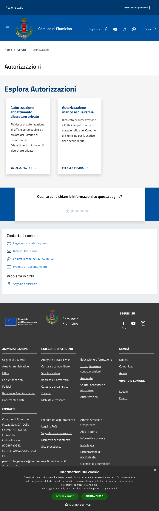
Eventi (123, 398)
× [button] (154, 470)
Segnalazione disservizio (56, 433)
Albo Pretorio (88, 431)
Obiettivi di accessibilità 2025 (95, 466)
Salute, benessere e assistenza (92, 387)
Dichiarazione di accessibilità (90, 454)
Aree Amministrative (15, 366)
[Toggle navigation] (7, 27)
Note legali (87, 445)
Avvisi (123, 373)
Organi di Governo (13, 359)
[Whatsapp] (132, 29)
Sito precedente (51, 446)
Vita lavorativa (50, 373)
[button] (79, 505)
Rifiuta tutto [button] (94, 496)
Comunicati (126, 366)
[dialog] (79, 488)
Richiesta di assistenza (55, 440)
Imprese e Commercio (55, 380)
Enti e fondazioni (13, 380)
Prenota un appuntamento (58, 419)
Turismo (46, 393)
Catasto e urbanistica (54, 386)
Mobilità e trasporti (53, 400)
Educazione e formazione (96, 359)
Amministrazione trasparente (91, 422)
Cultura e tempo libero (55, 366)
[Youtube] (114, 29)
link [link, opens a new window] (115, 488)
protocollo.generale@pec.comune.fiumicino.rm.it (34, 461)
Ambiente (86, 378)
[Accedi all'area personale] (136, 8)
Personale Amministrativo (18, 393)
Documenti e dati (13, 400)
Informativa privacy (92, 438)
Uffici (5, 373)
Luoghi (123, 391)
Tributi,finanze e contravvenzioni (90, 369)
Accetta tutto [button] (65, 496)
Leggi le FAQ (49, 426)
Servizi (21, 49)
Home (8, 49)
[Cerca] (154, 29)
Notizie (123, 359)
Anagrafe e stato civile (55, 359)
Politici (6, 386)
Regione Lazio (14, 7)
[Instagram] (123, 29)
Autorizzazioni (89, 396)
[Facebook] (104, 29)
